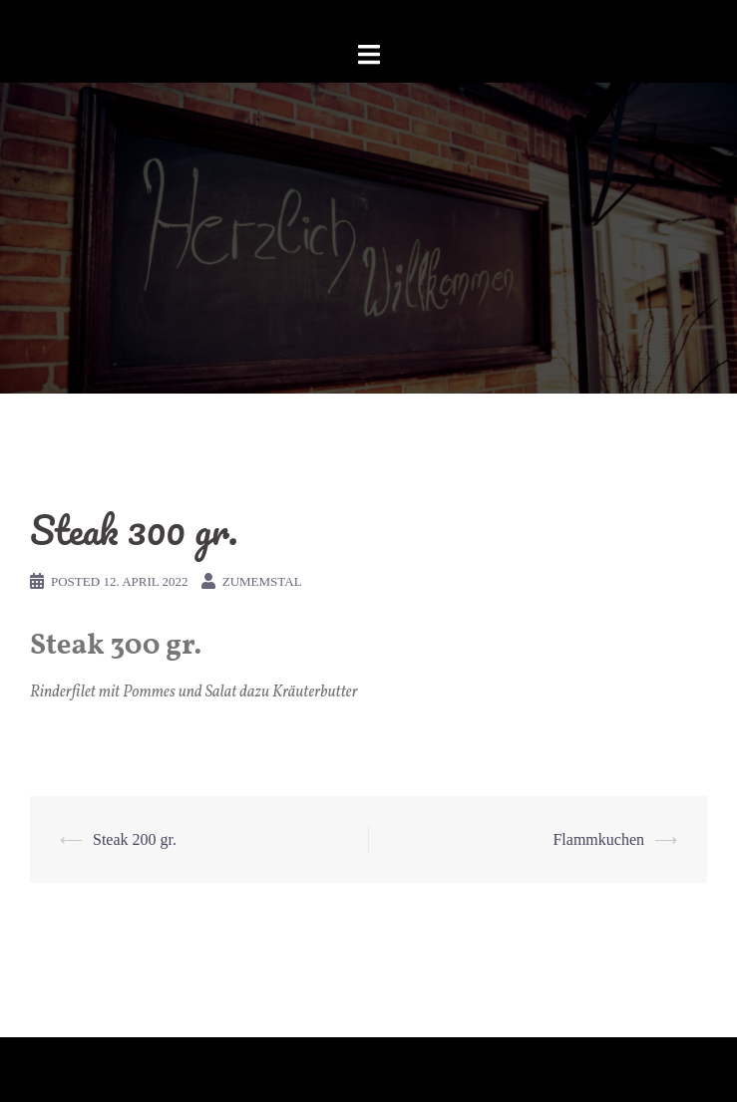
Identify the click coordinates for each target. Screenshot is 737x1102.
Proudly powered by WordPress (115, 1069)
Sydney (304, 1069)
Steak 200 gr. (135, 839)
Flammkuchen (598, 839)
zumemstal (262, 581)
